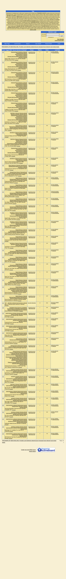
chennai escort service (22, 319)
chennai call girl (15, 291)
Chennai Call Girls (23, 56)
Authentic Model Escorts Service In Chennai (15, 423)
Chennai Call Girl (23, 114)
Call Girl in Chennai (22, 57)
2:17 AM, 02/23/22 (54, 198)
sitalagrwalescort (55, 73)
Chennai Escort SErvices (21, 289)
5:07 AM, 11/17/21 (54, 92)
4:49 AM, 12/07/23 (54, 411)
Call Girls (25, 358)
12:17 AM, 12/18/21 (55, 138)
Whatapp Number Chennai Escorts (19, 359)
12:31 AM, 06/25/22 (55, 271)
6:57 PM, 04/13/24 (54, 61)
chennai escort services (22, 313)
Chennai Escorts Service (21, 53)
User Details (38, 43)
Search (28, 43)
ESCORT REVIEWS (32, 302)
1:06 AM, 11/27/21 (54, 102)
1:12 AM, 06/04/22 (54, 229)
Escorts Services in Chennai (21, 354)
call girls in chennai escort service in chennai (14, 303)
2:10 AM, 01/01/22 (54, 164)
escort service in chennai (21, 55)
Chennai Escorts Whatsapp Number (19, 360)
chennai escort (16, 320)
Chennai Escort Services (21, 73)
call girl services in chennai (21, 377)
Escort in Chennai (14, 127)
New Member (60, 39)
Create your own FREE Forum (28, 449)
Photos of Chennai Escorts (13, 362)
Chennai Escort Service (22, 134)
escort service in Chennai (21, 338)
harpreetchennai (55, 405)
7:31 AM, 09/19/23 (54, 376)
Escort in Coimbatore (22, 307)
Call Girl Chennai (23, 364)
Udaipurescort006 (55, 370)
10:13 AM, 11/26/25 (55, 302)
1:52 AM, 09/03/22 (54, 312)
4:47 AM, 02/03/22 (54, 184)
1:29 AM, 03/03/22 (54, 205)
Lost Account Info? (59, 40)
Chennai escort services (15, 339)
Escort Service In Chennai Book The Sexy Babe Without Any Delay (15, 284)
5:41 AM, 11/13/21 (54, 82)
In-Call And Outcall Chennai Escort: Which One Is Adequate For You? (15, 175)
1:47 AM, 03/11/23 (54, 351)
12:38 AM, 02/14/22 (55, 191)
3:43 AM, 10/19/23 (54, 384)
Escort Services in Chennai (21, 54)
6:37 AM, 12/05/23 (54, 418)
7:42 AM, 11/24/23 (54, 404)
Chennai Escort (14, 52)
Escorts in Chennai (14, 352)
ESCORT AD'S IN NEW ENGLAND (31, 53)
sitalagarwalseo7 (55, 385)
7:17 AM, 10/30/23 (54, 397)
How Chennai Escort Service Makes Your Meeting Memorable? (15, 196)
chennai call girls (23, 290)
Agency (21, 358)
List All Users (17, 43)
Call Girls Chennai (16, 363)
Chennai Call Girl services (13, 56)
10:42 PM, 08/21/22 (55, 307)
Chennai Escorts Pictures (21, 361)
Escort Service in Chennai (21, 125)
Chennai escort (23, 339)
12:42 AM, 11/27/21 (55, 112)
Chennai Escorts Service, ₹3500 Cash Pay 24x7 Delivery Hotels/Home (15, 366)
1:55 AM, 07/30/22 (54, 286)
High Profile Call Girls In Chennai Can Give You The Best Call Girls (15, 219)
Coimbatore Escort (13, 307)
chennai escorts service (22, 392)
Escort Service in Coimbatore (13, 308)
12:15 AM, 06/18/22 (55, 249)
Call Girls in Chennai (22, 52)
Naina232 (54, 103)
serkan (53, 62)
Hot (13, 358)
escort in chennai (14, 314)
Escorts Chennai (23, 362)
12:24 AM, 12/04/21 (55, 125)
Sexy (11, 358)
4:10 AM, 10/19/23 (54, 390)
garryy (53, 412)
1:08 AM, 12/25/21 (54, 147)
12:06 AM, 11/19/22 (55, 345)
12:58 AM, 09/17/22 (55, 338)
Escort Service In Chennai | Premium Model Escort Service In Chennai (15, 293)
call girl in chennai (23, 291)
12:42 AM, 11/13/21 (55, 72)
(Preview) (16, 60)
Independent (16, 358)
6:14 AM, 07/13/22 (54, 279)
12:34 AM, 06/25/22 (55, 263)
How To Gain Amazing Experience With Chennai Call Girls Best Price (14, 162)
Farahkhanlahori (55, 280)
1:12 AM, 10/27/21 (54, 51)
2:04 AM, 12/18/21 (54, 132)
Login (61, 36)
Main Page (7, 43)
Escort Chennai (23, 363)
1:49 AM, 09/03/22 (54, 318)
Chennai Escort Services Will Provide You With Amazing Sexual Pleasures (15, 233)
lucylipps (54, 303)
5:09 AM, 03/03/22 (54, 212)
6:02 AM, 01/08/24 (54, 433)
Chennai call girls (23, 113)
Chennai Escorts (16, 351)
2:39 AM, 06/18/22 (54, 236)
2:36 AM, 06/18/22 (54, 242)
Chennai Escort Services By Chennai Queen (15, 240)
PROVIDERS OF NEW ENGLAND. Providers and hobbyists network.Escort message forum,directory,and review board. (30, 46)
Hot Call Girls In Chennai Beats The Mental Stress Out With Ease (15, 79)
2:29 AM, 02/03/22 (54, 177)
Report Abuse (32, 451)
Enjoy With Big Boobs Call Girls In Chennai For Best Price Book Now (15, 69)
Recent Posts (48, 43)
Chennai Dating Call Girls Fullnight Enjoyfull (15, 136)
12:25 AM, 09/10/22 (55, 332)
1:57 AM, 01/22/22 (54, 171)
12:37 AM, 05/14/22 (55, 221)
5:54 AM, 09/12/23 (54, 369)
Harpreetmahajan (55, 52)
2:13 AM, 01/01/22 (54, 158)
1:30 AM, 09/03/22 (54, 325)
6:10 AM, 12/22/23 (54, 426)
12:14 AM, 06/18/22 (55, 256)
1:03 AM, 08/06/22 (54, 295)
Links (59, 43)
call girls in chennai (15, 290)
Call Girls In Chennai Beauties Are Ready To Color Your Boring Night (15, 145)
